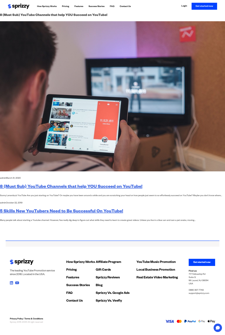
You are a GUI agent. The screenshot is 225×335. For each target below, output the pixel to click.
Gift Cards (103, 270)
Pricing (65, 6)
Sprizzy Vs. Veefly (109, 301)
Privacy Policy (16, 319)
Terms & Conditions (33, 319)
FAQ (112, 6)
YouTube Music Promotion (156, 262)
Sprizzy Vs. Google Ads (112, 293)
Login (184, 6)
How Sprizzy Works (47, 6)
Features (78, 6)
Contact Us (125, 6)
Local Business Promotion (155, 270)
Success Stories (97, 6)
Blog (99, 285)
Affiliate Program (108, 262)
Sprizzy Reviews (108, 278)
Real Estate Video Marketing (157, 278)
